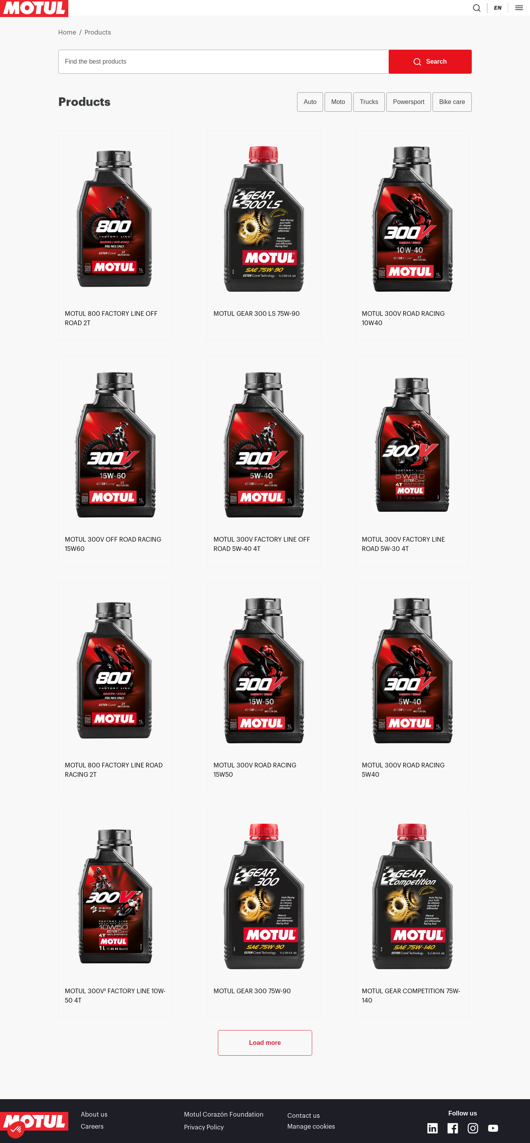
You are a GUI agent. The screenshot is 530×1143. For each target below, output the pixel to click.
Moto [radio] (338, 105)
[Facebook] (452, 1128)
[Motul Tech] (463, 9)
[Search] (430, 65)
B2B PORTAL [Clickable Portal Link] (507, 9)
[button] (16, 1129)
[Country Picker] (410, 9)
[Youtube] (493, 1128)
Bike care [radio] (452, 105)
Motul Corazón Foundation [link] (224, 1116)
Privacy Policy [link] (204, 1127)
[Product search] (387, 9)
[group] (384, 105)
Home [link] (67, 36)
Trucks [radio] (369, 105)
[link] (115, 347)
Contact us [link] (303, 1116)
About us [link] (94, 1116)
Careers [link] (92, 1127)
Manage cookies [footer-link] (311, 1127)
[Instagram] (472, 1128)
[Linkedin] (432, 1128)
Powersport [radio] (408, 105)
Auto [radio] (310, 105)
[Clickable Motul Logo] (34, 9)
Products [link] (98, 36)
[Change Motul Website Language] (432, 9)
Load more (265, 1071)
